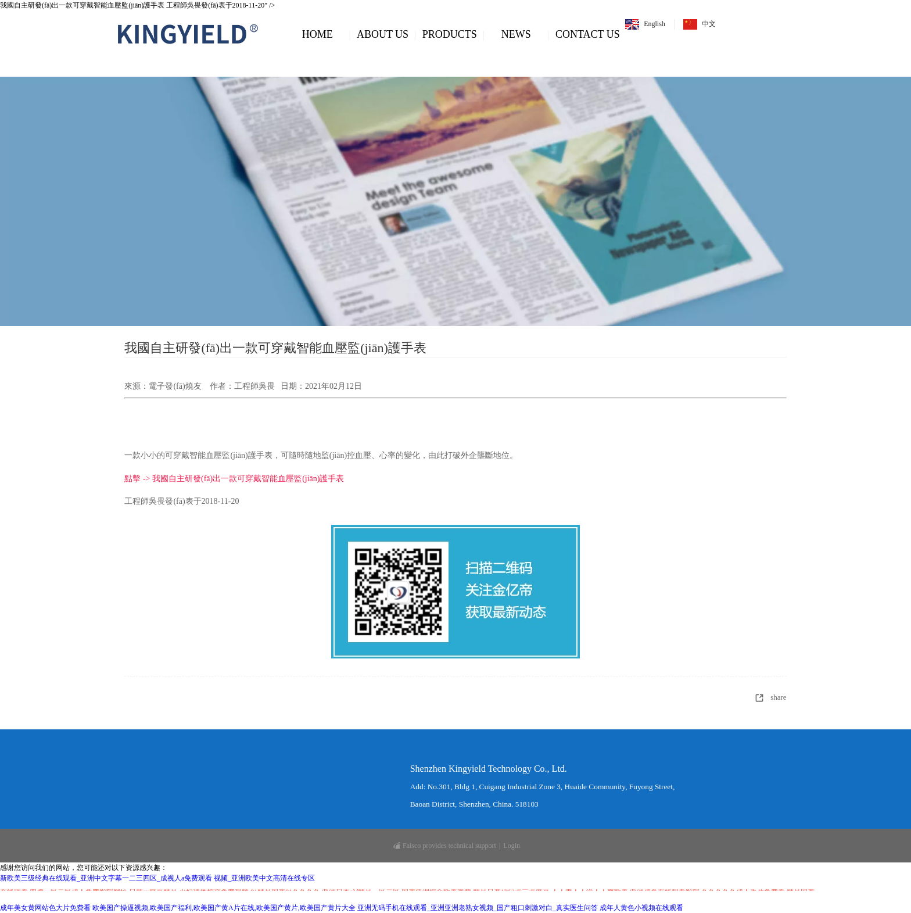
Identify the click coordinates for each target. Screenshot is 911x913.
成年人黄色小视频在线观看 (641, 908)
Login (511, 846)
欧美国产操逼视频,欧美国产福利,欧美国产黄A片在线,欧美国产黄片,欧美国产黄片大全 (224, 908)
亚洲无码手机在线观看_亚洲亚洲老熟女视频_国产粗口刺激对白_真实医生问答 (477, 908)
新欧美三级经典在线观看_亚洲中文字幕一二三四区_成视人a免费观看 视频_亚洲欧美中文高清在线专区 (157, 878)
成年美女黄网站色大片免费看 (45, 908)
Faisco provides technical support (444, 846)
